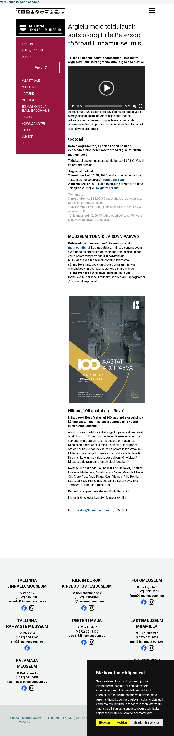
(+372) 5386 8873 (87, 597)
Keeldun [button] (122, 722)
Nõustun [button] (104, 722)
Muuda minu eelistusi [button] (147, 722)
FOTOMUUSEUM (147, 580)
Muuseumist (30, 87)
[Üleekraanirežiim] (140, 106)
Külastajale (31, 80)
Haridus (27, 117)
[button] (106, 88)
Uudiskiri (28, 136)
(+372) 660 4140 (27, 637)
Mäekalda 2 (87, 627)
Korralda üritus (34, 123)
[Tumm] (134, 106)
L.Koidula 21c (147, 633)
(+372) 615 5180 (27, 597)
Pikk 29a (27, 633)
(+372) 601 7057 (147, 637)
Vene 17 (41, 67)
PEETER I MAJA (87, 620)
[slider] (103, 106)
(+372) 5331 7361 (147, 591)
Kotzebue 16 (27, 673)
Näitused (28, 93)
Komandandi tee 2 (87, 593)
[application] (106, 88)
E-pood (26, 130)
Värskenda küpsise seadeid (19, 2)
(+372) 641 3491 (27, 677)
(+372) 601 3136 (87, 631)
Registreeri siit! (113, 180)
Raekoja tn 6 (147, 587)
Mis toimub (29, 100)
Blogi (25, 143)
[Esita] (73, 106)
